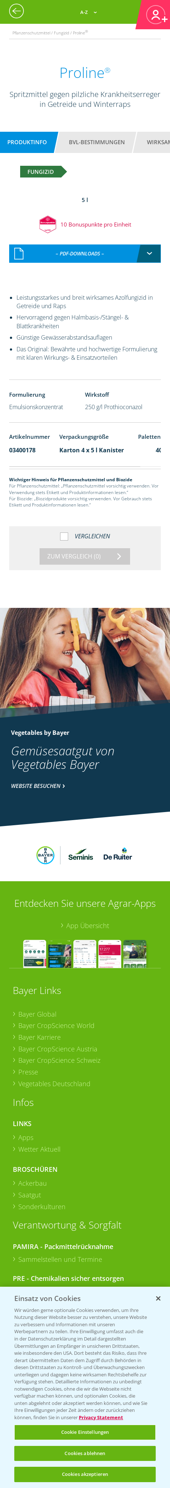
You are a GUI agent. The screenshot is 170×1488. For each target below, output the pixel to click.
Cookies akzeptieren (85, 1474)
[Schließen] (158, 1298)
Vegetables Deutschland (54, 1037)
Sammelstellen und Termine (60, 1213)
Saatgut (29, 1148)
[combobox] (85, 246)
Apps (25, 1091)
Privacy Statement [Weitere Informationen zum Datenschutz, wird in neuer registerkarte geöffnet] (101, 1417)
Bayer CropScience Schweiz (59, 1014)
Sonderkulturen (42, 1160)
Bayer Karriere (39, 991)
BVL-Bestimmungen (97, 142)
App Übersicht (87, 879)
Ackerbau (32, 1137)
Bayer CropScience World (56, 979)
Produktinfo (27, 142)
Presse (28, 1026)
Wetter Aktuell (39, 1103)
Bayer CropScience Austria (57, 1002)
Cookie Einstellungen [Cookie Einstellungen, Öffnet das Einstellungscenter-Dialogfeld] (85, 1432)
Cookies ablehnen (84, 1453)
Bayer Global (37, 968)
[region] (85, 1387)
